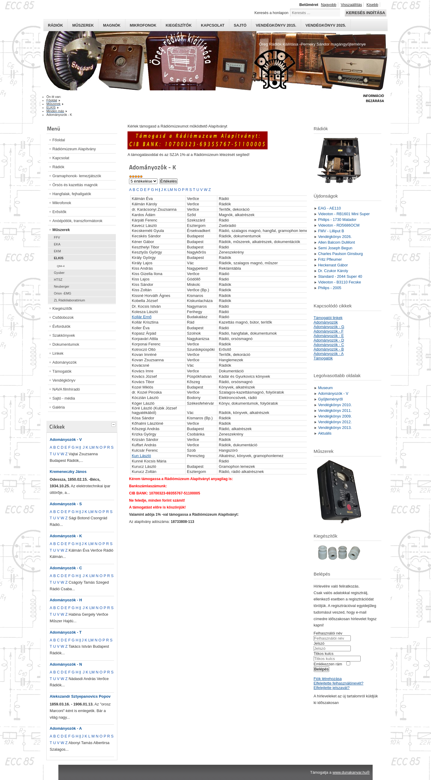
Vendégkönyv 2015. (276, 25)
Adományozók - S (66, 504)
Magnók (111, 25)
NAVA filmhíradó (66, 389)
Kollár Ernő (141, 317)
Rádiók (55, 25)
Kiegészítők (179, 25)
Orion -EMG (62, 293)
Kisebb (372, 4)
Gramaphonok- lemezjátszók (76, 176)
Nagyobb (328, 4)
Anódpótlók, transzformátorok (77, 220)
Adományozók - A (66, 728)
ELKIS (58, 258)
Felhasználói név (328, 633)
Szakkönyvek (63, 335)
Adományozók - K (66, 536)
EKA (57, 244)
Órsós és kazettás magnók (75, 185)
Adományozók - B (329, 349)
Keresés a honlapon (271, 12)
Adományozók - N (66, 664)
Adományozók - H (66, 600)
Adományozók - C (66, 568)
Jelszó (319, 643)
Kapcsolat (212, 25)
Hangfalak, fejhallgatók (71, 194)
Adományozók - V (66, 439)
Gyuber (59, 272)
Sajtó (240, 25)
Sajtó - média (63, 398)
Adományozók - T (66, 632)
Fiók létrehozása (328, 678)
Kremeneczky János (68, 471)
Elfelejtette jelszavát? (332, 687)
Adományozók (64, 362)
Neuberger (61, 286)
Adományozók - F (329, 331)
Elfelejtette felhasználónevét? (338, 683)
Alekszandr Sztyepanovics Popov (80, 696)
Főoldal (58, 140)
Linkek (57, 353)
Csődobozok (63, 317)
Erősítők (59, 212)
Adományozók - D (329, 340)
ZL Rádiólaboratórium (69, 300)
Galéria (58, 407)
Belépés (321, 669)
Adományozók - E (329, 335)
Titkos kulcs (323, 653)
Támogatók (62, 371)
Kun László (141, 455)
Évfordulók (61, 326)
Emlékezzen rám (328, 664)
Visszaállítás (351, 4)
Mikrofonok (143, 25)
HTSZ (58, 279)
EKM (57, 251)
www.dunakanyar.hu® (351, 772)
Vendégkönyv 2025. (326, 25)
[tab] (114, 424)
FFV (57, 237)
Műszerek (83, 25)
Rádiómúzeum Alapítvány (74, 149)
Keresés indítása (365, 12)
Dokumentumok (65, 344)
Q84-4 (61, 266)
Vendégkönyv (63, 380)
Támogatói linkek (328, 317)
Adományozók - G (329, 326)
